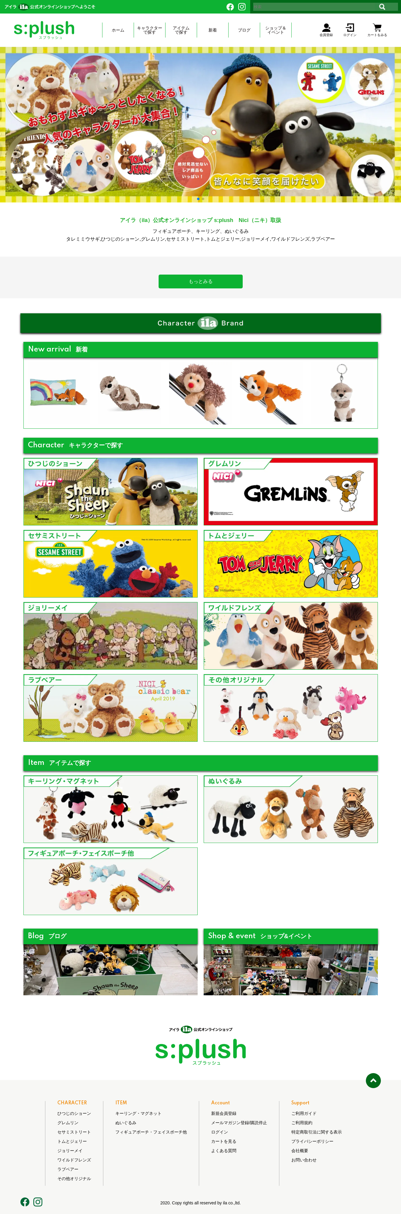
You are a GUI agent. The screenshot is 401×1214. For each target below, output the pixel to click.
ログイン (219, 1132)
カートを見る (223, 1141)
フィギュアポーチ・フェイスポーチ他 (151, 1132)
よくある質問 (223, 1150)
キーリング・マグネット (138, 1113)
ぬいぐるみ (125, 1122)
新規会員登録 (223, 1113)
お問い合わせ (304, 1160)
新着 (212, 30)
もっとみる (201, 281)
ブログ (244, 30)
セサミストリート (74, 1132)
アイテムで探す (181, 30)
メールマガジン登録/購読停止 (239, 1122)
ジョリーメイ (70, 1150)
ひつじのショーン (74, 1113)
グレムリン (67, 1122)
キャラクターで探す (149, 30)
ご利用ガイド (304, 1113)
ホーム (118, 30)
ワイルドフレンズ (74, 1160)
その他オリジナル (74, 1178)
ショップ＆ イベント (275, 30)
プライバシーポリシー (312, 1141)
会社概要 (299, 1150)
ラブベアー (67, 1169)
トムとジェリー (72, 1141)
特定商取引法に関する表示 (316, 1132)
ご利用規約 (301, 1122)
